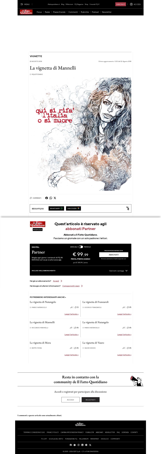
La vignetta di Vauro (93, 342)
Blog (62, 4)
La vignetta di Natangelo (43, 302)
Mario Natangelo (38, 307)
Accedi (70, 400)
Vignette (36, 56)
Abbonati (120, 4)
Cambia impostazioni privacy (72, 432)
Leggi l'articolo (72, 314)
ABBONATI (114, 254)
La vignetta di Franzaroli (95, 302)
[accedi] (135, 4)
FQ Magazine (79, 4)
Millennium (69, 4)
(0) (129, 307)
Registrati (90, 400)
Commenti (35, 198)
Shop (86, 4)
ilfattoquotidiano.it (54, 4)
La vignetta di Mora (40, 342)
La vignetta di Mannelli (42, 322)
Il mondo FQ (95, 4)
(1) (77, 307)
